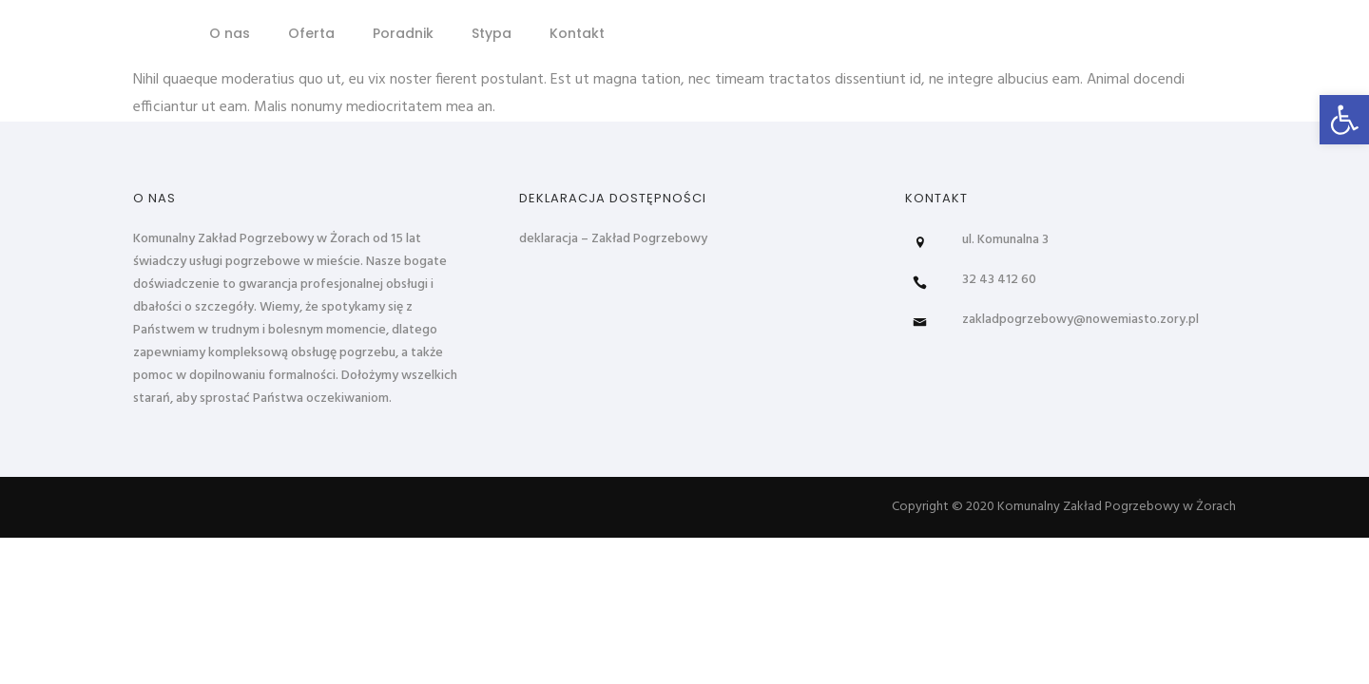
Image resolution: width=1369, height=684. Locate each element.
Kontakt (577, 33)
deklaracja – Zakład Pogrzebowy (613, 239)
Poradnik (403, 33)
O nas (229, 33)
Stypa (491, 33)
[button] (1344, 119)
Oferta (311, 33)
